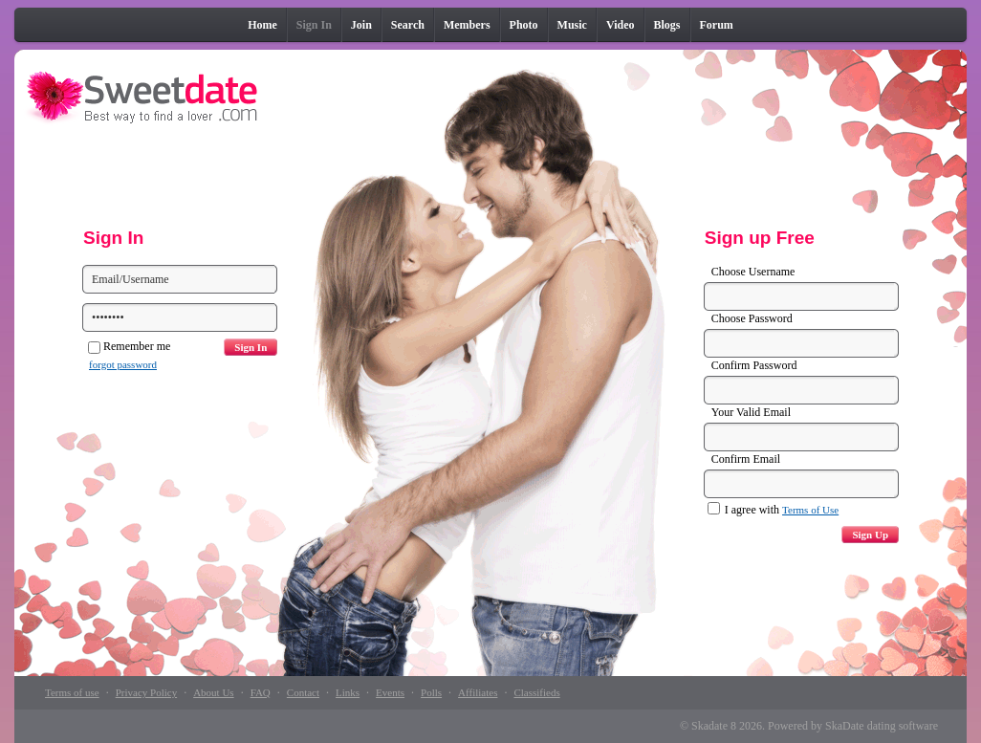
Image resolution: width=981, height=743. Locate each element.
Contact (303, 692)
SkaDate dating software (881, 725)
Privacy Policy (146, 692)
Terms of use (72, 692)
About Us (213, 692)
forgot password (123, 364)
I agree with (773, 509)
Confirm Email (745, 459)
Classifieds (536, 692)
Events (390, 692)
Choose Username (753, 271)
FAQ (261, 692)
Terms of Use (810, 509)
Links (348, 692)
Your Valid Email (751, 412)
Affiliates (477, 692)
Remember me (129, 346)
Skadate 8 (713, 725)
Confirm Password (754, 365)
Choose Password (752, 318)
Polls (431, 692)
